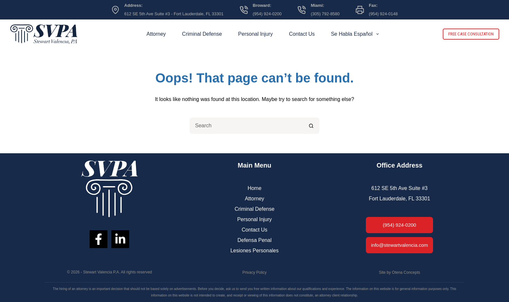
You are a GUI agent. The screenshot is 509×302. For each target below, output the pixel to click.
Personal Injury (255, 34)
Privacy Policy (254, 272)
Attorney (156, 34)
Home (255, 188)
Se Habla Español (356, 34)
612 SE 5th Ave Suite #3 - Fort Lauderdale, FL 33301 (174, 13)
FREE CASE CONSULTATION (471, 33)
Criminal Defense (202, 34)
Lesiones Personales (254, 250)
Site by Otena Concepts (399, 272)
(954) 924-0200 (267, 13)
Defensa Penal (255, 240)
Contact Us (302, 34)
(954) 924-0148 (383, 13)
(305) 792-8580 (325, 13)
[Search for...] (246, 126)
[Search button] (311, 126)
